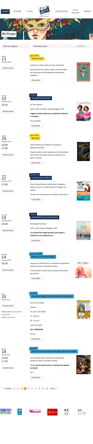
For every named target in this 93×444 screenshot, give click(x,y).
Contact (87, 11)
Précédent (7, 388)
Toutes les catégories (16, 46)
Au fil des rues (76, 11)
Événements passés (46, 46)
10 (47, 388)
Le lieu (30, 11)
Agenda (5, 11)
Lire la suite (37, 80)
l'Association (61, 11)
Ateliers (17, 11)
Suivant (53, 388)
